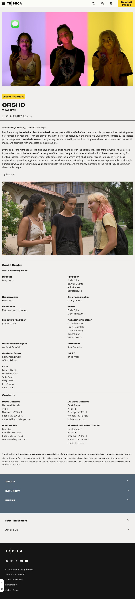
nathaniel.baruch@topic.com (16, 419)
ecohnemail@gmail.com (14, 439)
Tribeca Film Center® (14, 574)
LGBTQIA (41, 128)
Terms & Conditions (14, 579)
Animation (8, 128)
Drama (31, 128)
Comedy (20, 128)
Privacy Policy (11, 584)
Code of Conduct (12, 590)
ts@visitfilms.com (76, 419)
